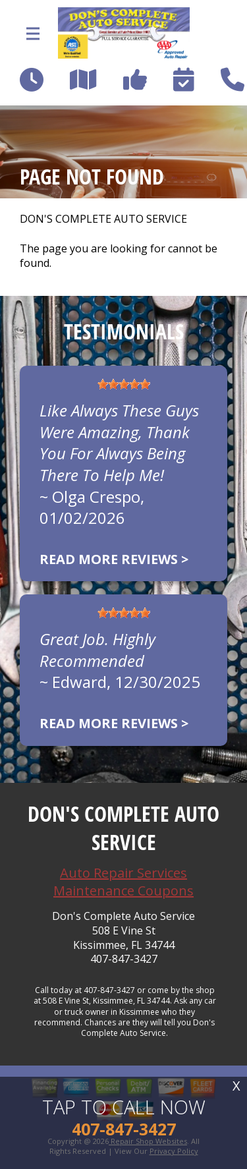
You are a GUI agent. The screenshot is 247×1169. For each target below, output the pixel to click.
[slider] (123, 384)
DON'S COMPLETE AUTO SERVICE (103, 219)
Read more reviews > (114, 559)
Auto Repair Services (123, 873)
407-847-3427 (123, 959)
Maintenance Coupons (123, 890)
